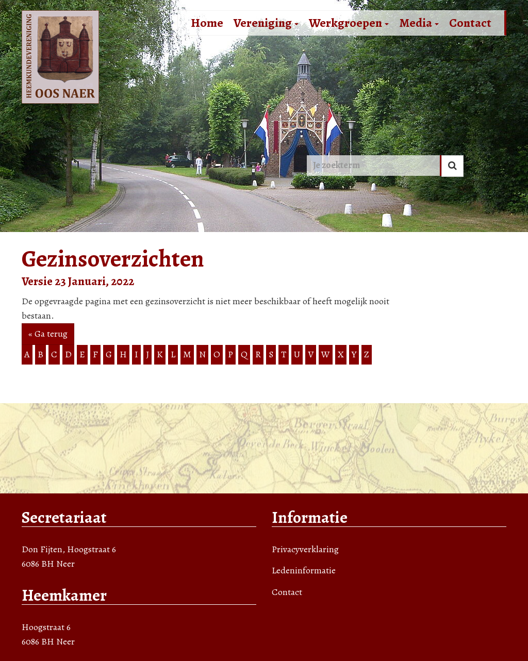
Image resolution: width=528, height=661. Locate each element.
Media (419, 22)
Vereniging (266, 22)
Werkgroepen (349, 22)
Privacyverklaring (305, 549)
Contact (470, 22)
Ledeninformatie (304, 570)
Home (207, 22)
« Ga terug (48, 333)
